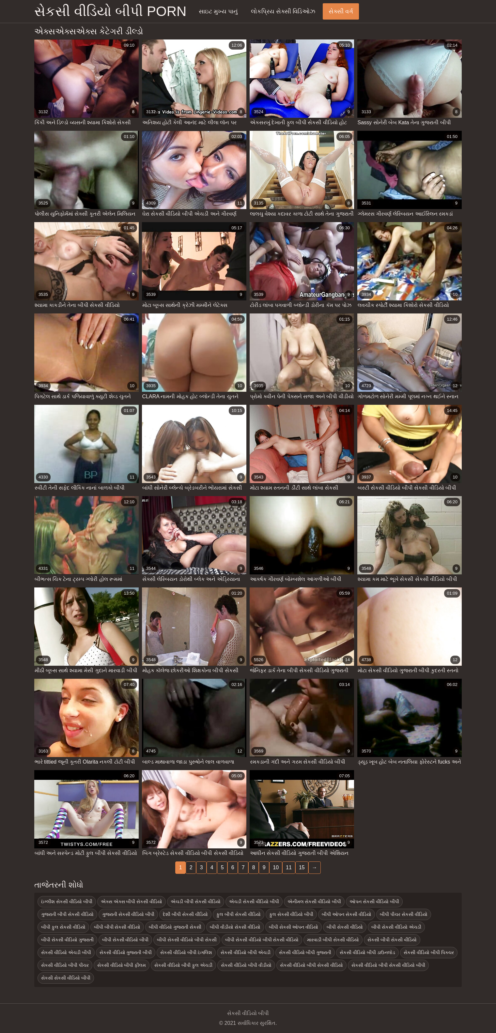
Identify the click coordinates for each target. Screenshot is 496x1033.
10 (276, 867)
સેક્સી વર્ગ (341, 11)
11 (289, 867)
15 (302, 867)
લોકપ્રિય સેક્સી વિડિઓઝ (283, 11)
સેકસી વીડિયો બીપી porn (110, 11)
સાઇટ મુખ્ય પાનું (218, 11)
